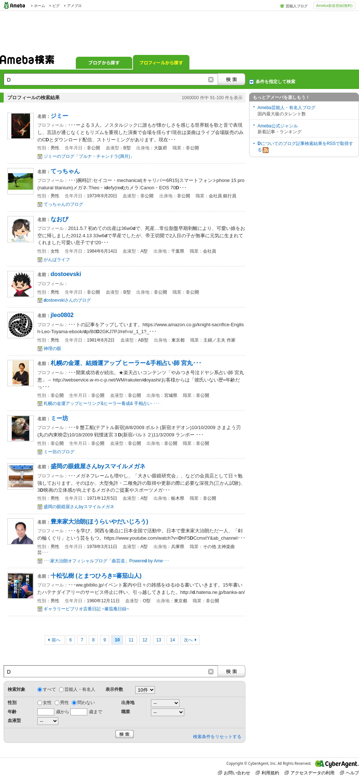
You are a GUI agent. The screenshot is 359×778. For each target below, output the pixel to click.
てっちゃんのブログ (63, 204)
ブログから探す (104, 62)
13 (158, 640)
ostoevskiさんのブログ (67, 300)
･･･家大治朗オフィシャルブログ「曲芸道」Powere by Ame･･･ (106, 560)
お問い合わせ (234, 773)
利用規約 (267, 773)
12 (145, 640)
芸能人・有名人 (79, 689)
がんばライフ (57, 259)
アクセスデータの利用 (309, 773)
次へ (188, 640)
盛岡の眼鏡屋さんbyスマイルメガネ (79, 506)
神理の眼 (52, 348)
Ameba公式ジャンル (278, 126)
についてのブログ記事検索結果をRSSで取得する (305, 147)
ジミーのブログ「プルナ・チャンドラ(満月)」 (89, 156)
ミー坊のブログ (59, 451)
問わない (86, 702)
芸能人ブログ (297, 5)
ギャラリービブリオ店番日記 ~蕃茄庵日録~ (86, 608)
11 (131, 640)
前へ (57, 640)
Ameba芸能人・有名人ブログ (286, 107)
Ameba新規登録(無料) (334, 5)
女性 (47, 702)
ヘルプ (349, 773)
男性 (64, 702)
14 (172, 640)
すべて (49, 689)
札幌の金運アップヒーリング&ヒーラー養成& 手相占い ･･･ (102, 403)
